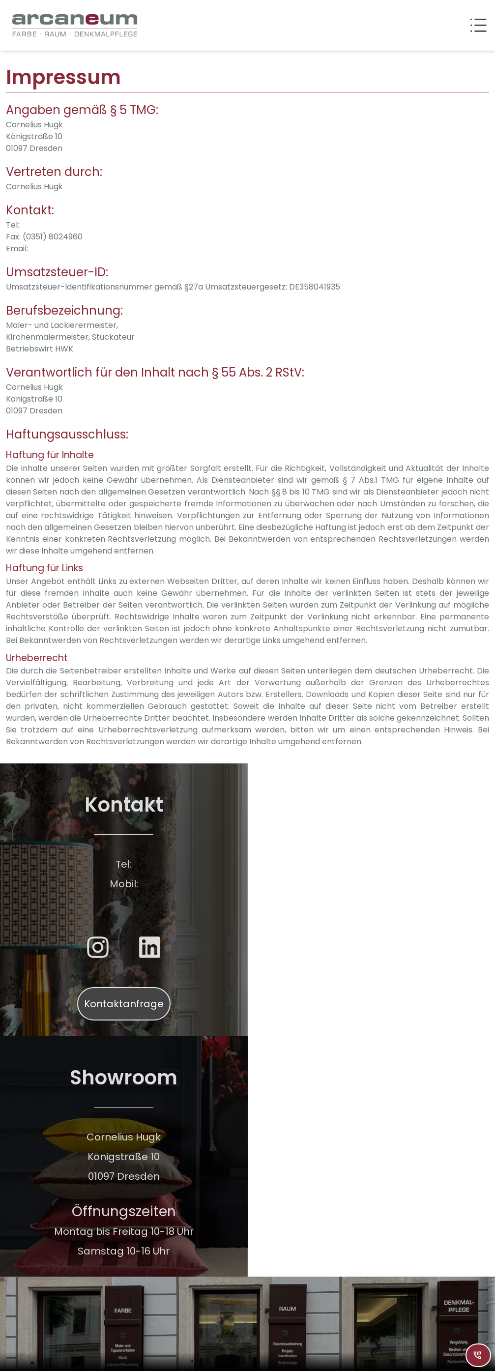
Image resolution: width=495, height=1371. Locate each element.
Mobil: (124, 884)
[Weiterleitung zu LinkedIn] (150, 947)
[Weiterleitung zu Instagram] (98, 947)
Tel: (12, 225)
